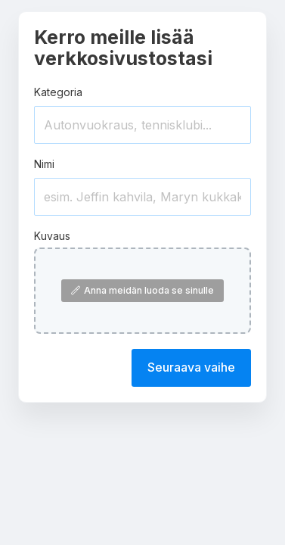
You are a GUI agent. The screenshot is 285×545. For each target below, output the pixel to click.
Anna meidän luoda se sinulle (142, 290)
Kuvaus (52, 235)
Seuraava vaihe (191, 367)
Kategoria (58, 92)
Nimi (44, 163)
